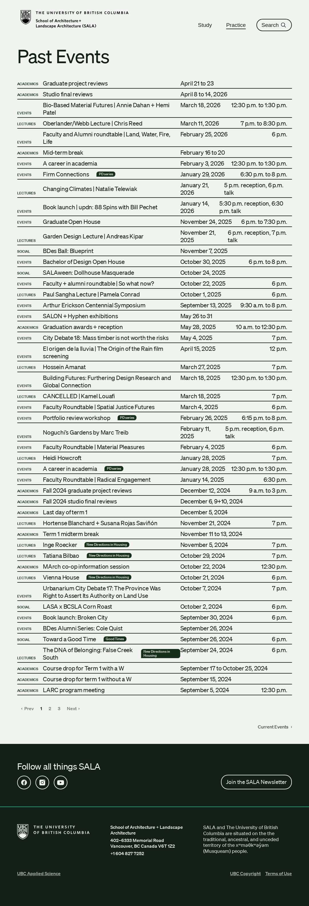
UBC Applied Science (39, 873)
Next (73, 708)
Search (274, 25)
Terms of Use (278, 873)
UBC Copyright (245, 873)
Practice (238, 25)
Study (207, 25)
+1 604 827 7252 (127, 853)
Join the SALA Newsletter (256, 782)
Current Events (275, 727)
